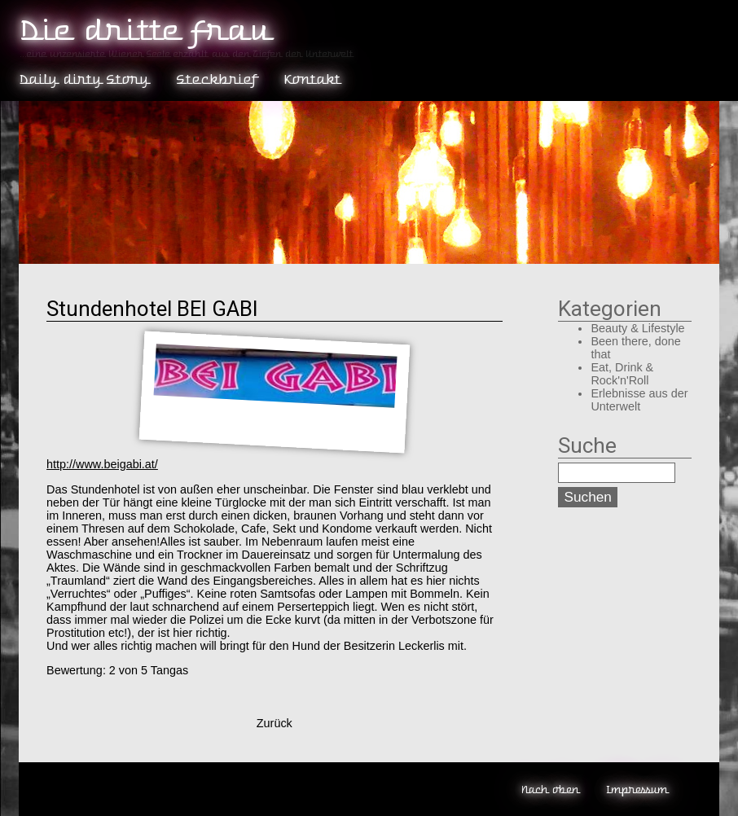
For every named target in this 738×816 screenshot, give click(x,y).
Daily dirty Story (83, 79)
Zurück (274, 723)
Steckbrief (216, 79)
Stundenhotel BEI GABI (152, 308)
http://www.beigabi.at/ (102, 464)
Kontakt (311, 79)
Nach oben (549, 790)
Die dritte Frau (144, 30)
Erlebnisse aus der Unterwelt (639, 400)
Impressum (636, 790)
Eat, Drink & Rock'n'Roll (622, 374)
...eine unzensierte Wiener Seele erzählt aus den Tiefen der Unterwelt (186, 54)
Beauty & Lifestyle (637, 328)
